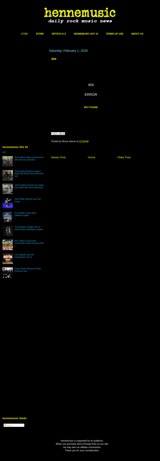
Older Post (124, 157)
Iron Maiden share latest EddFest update (25, 214)
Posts (8, 425)
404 (53, 58)
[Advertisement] (24, 76)
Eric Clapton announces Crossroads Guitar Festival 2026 (29, 242)
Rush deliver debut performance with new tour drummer (29, 158)
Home (91, 157)
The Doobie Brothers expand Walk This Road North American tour (29, 173)
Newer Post (58, 157)
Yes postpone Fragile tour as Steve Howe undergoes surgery (29, 228)
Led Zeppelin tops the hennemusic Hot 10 (24, 255)
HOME (24, 34)
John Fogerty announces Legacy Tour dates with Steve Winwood (29, 186)
